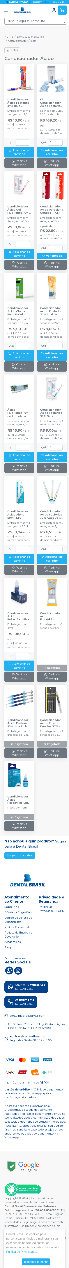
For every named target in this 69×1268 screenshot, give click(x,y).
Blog (7, 947)
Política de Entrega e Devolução (18, 934)
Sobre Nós (11, 907)
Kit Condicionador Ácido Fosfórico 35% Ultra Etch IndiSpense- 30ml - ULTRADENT (51, 103)
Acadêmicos (12, 942)
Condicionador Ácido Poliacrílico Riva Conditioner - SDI (19, 616)
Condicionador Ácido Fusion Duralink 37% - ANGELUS (50, 723)
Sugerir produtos (19, 855)
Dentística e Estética (30, 36)
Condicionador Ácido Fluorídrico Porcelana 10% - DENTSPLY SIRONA (51, 616)
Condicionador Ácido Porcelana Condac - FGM (51, 210)
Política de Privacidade (21, 1251)
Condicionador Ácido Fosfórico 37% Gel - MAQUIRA (51, 413)
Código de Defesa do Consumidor (18, 919)
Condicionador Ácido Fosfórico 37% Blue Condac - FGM (18, 103)
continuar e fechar (36, 1261)
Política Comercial (16, 927)
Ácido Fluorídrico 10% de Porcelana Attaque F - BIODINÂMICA (18, 413)
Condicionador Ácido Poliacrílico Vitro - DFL (18, 800)
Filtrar (12, 50)
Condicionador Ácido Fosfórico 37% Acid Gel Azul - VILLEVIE (51, 311)
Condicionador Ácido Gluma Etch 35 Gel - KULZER (17, 311)
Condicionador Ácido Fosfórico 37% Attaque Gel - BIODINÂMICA (51, 515)
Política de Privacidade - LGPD (51, 909)
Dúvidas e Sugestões (18, 912)
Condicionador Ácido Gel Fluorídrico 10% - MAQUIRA (18, 210)
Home (8, 36)
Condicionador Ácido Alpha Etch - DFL (17, 515)
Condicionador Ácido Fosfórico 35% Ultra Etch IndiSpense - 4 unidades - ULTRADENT (18, 723)
